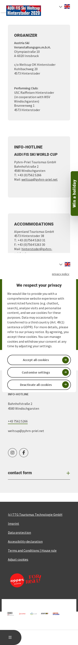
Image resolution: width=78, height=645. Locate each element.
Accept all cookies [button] (36, 360)
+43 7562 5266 (18, 421)
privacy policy (60, 274)
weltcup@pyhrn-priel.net (39, 179)
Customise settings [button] (36, 372)
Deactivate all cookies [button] (36, 385)
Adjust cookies (18, 559)
